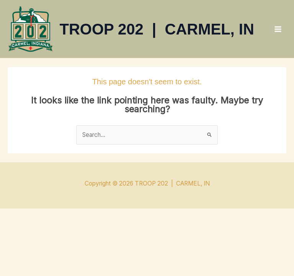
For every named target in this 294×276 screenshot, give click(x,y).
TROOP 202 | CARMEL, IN (157, 29)
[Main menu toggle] (278, 29)
